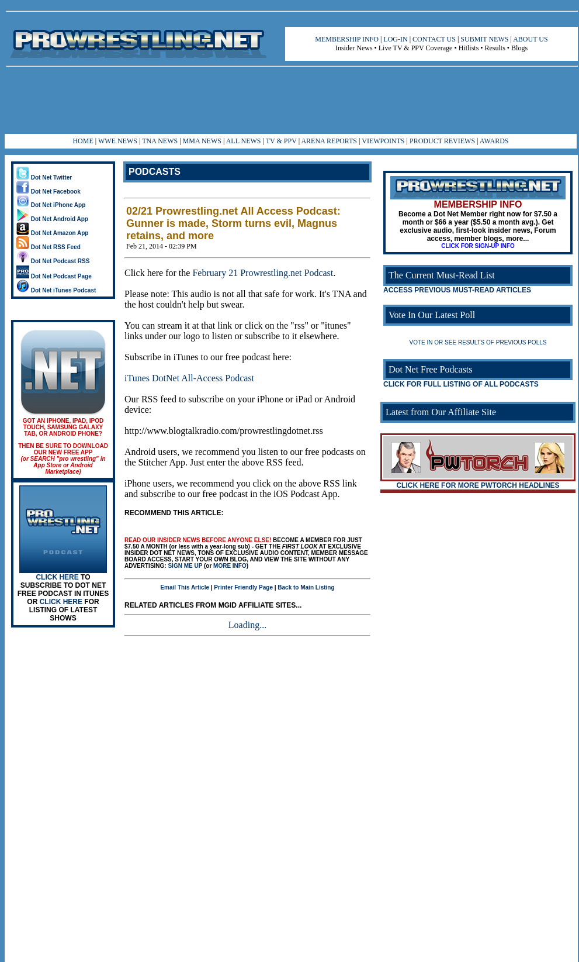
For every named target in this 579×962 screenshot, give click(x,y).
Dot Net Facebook (48, 191)
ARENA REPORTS (329, 141)
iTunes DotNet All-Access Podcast (189, 378)
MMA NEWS (202, 141)
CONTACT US (434, 39)
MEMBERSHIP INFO (347, 39)
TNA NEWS (160, 141)
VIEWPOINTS (383, 141)
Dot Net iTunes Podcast (56, 290)
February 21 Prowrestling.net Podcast (262, 273)
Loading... (247, 625)
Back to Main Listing (306, 587)
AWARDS (494, 141)
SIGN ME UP (185, 566)
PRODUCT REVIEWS (442, 141)
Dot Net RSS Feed (48, 247)
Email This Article (184, 587)
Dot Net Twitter (44, 177)
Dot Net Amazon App (52, 233)
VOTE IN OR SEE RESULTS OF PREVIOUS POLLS (478, 342)
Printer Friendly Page (243, 587)
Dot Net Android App (52, 219)
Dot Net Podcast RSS (52, 261)
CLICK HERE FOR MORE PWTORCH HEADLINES (477, 485)
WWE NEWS (117, 141)
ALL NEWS (243, 141)
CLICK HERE (57, 577)
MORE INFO (230, 566)
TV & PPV (282, 141)
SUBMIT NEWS (484, 39)
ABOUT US (530, 39)
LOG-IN (395, 39)
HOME (82, 141)
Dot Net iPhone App (50, 205)
